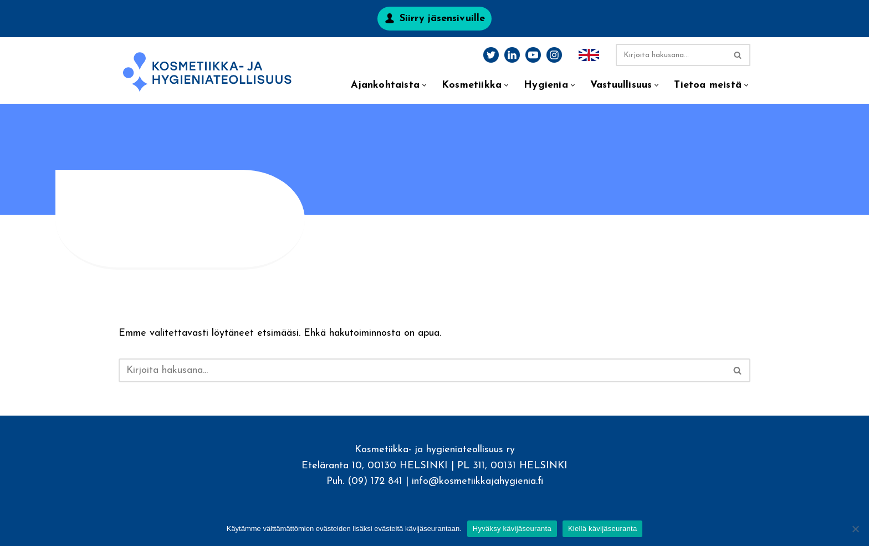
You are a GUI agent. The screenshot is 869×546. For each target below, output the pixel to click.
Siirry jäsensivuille (442, 18)
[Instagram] (554, 55)
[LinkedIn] (512, 55)
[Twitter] (491, 55)
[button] (424, 85)
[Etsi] (670, 55)
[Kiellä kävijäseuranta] (855, 528)
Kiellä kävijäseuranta (602, 528)
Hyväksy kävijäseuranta (512, 528)
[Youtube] (533, 55)
